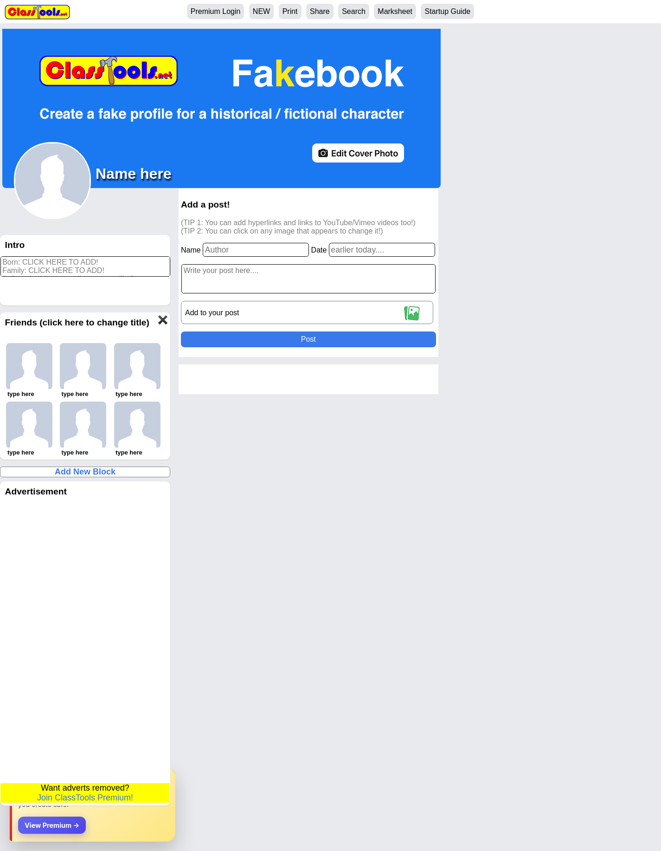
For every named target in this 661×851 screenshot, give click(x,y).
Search (354, 11)
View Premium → (52, 825)
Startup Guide (447, 11)
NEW (261, 11)
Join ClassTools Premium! (85, 797)
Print (290, 11)
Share (320, 11)
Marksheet (395, 11)
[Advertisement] (85, 642)
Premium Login (216, 11)
